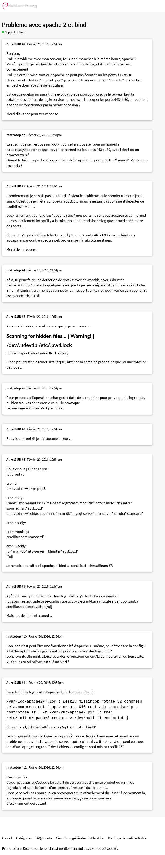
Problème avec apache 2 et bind (44, 24)
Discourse (30, 848)
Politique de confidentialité (127, 838)
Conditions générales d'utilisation (80, 838)
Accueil (7, 838)
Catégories (24, 838)
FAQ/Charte (44, 838)
